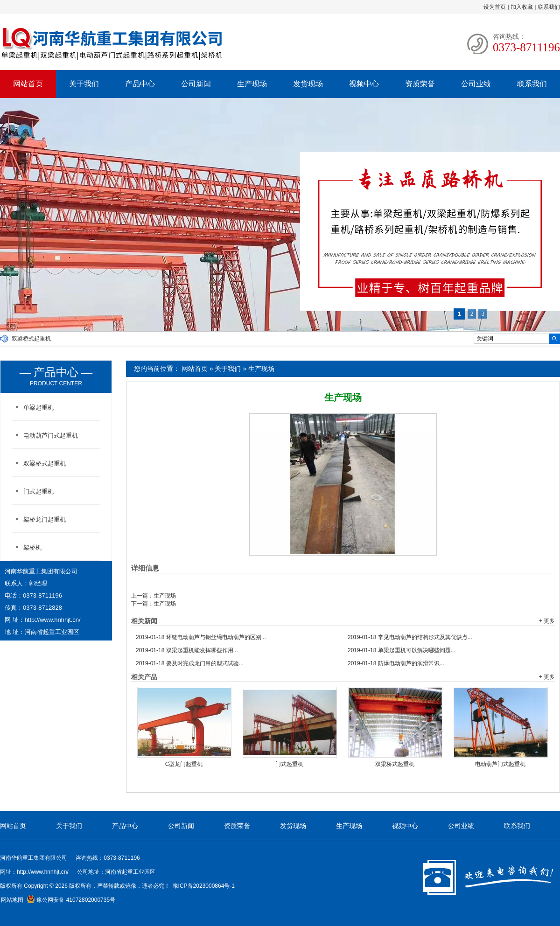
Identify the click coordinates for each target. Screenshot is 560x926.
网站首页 (28, 84)
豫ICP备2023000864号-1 (204, 886)
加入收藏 (522, 7)
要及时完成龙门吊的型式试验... (190, 663)
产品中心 (140, 84)
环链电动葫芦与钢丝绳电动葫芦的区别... (201, 637)
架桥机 (32, 547)
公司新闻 (196, 84)
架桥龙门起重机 (44, 519)
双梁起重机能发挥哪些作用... (187, 650)
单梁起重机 (38, 407)
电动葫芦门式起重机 (500, 764)
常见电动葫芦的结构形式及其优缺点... (410, 637)
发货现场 (308, 84)
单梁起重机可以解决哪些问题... (401, 650)
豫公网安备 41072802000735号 (71, 900)
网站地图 (12, 900)
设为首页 (494, 7)
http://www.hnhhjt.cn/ (53, 619)
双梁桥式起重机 (31, 338)
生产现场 (252, 84)
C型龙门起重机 (184, 764)
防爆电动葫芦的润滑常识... (396, 663)
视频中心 (364, 84)
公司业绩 (476, 84)
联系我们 (549, 7)
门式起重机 (289, 764)
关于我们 (84, 84)
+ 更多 (547, 621)
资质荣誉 (420, 84)
